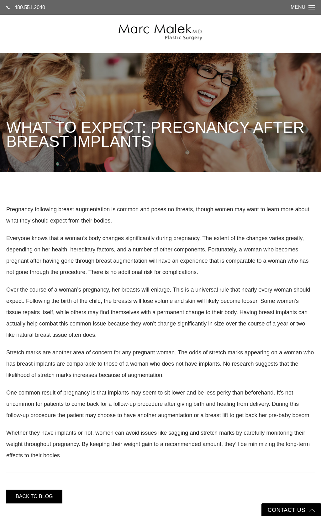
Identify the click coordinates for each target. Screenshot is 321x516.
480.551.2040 (25, 7)
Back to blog (34, 496)
